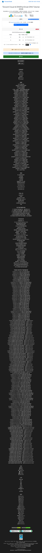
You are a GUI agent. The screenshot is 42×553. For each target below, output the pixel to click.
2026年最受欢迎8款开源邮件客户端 (21, 318)
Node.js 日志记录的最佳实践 (21, 226)
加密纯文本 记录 (21, 181)
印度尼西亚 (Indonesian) (21, 508)
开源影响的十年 (21, 220)
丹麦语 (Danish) (21, 499)
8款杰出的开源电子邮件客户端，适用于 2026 (21, 436)
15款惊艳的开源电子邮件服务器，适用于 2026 (21, 443)
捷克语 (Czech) (21, 498)
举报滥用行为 (21, 488)
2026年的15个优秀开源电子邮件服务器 (21, 401)
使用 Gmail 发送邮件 (21, 86)
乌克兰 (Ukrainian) (21, 522)
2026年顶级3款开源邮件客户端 (21, 278)
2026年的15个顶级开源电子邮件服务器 (21, 385)
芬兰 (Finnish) (21, 503)
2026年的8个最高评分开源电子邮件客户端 (21, 394)
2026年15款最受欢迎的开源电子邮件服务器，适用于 (21, 353)
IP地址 (21, 196)
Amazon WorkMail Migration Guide (21, 222)
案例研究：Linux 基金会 (21, 234)
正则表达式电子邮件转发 (21, 203)
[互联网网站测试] (15, 531)
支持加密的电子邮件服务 (21, 245)
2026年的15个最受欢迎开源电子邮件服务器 (21, 390)
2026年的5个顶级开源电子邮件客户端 (21, 423)
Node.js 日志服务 (21, 253)
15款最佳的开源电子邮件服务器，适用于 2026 (21, 456)
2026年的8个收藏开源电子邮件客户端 (21, 413)
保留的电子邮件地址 (21, 182)
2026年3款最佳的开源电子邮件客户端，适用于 (21, 347)
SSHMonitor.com (21, 188)
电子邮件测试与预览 (21, 240)
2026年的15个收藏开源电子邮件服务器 (21, 374)
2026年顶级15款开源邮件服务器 (21, 274)
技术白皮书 (21, 195)
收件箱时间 (21, 177)
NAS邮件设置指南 (20, 88)
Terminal (21, 79)
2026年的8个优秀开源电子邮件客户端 (21, 402)
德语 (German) (21, 505)
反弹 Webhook (21, 201)
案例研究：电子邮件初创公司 (21, 261)
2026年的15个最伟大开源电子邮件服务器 (21, 409)
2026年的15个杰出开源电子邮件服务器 (21, 398)
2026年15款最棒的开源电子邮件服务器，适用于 (21, 335)
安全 (21, 482)
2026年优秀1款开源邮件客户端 (21, 291)
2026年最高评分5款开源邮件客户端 (21, 283)
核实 (28, 32)
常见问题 (21, 63)
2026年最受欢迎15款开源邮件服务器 (21, 279)
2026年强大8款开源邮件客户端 (21, 307)
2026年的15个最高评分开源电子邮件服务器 (21, 393)
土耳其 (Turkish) (21, 521)
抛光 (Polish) (21, 514)
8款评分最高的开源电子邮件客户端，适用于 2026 (21, 463)
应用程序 (21, 69)
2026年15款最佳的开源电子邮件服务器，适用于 (21, 345)
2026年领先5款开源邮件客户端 (21, 286)
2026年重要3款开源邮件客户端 (21, 304)
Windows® (21, 72)
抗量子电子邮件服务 (21, 256)
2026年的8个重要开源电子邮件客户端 (21, 378)
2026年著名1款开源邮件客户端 (21, 294)
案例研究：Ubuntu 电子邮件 (21, 232)
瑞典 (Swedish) (21, 519)
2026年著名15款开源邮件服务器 (21, 293)
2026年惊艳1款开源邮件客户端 (21, 296)
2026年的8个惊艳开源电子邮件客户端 (21, 407)
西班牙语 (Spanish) (21, 518)
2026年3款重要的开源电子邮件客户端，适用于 (21, 341)
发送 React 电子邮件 (21, 260)
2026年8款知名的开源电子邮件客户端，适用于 (21, 331)
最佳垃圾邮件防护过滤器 (21, 223)
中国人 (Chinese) (21, 497)
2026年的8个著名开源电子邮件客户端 (21, 405)
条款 (21, 484)
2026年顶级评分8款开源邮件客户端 (20, 315)
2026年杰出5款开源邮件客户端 (21, 289)
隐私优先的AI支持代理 (21, 228)
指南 (21, 82)
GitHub (21, 469)
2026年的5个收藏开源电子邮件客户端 (21, 376)
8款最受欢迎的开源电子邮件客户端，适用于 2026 (21, 428)
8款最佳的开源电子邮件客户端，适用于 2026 (21, 457)
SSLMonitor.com (21, 189)
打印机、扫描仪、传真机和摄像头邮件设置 (21, 89)
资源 (21, 173)
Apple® (21, 71)
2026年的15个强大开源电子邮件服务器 (21, 380)
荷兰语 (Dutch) (21, 500)
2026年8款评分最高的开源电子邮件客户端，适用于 (21, 357)
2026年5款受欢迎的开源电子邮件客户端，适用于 (21, 339)
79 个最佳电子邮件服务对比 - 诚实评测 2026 (21, 209)
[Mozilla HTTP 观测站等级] (25, 527)
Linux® (21, 75)
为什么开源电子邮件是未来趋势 (21, 267)
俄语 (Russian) (21, 516)
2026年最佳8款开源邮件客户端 (21, 273)
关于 (21, 480)
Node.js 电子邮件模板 (21, 251)
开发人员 (21, 193)
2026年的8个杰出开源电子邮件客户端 (21, 399)
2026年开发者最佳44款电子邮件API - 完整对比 (21, 214)
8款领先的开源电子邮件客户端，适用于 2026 (21, 434)
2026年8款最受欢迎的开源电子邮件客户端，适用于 (21, 355)
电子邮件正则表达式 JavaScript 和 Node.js (21, 239)
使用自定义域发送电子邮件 (21, 85)
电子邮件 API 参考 (21, 197)
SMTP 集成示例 (21, 84)
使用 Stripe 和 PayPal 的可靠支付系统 (21, 263)
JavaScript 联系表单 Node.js (21, 248)
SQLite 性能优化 (21, 259)
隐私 (35, 1)
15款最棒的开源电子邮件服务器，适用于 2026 (21, 446)
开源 (21, 204)
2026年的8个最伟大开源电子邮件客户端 (21, 410)
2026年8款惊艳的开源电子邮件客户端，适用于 (21, 333)
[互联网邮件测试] (26, 531)
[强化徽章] (21, 536)
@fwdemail (21, 470)
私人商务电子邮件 (21, 174)
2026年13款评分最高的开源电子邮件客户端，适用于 (21, 320)
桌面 (21, 76)
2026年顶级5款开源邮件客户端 (21, 312)
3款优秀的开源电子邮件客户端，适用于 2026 (21, 439)
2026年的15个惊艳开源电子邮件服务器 (21, 406)
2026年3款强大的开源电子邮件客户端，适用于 (21, 344)
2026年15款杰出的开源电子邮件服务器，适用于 (21, 324)
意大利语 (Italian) (21, 510)
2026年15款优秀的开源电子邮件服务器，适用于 (21, 327)
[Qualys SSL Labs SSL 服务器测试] (16, 527)
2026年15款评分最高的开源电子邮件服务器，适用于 (21, 351)
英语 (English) (21, 501)
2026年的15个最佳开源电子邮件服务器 (21, 382)
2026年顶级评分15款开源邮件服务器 (21, 314)
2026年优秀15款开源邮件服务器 (21, 290)
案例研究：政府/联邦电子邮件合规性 (21, 230)
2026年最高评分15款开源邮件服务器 (21, 282)
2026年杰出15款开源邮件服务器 (21, 287)
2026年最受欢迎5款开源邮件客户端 (21, 281)
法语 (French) (21, 504)
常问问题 (38, 1)
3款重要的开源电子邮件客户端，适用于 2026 (21, 452)
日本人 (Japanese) (21, 511)
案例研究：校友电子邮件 (21, 231)
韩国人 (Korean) (21, 512)
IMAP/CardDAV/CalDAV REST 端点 (21, 235)
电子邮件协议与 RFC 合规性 (21, 238)
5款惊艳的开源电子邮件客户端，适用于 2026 (21, 444)
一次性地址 (21, 178)
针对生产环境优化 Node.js (21, 244)
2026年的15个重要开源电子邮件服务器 (21, 377)
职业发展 (21, 491)
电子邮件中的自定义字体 (21, 236)
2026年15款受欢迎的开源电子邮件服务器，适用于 (21, 337)
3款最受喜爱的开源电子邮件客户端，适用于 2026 (21, 450)
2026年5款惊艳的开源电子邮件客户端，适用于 (21, 370)
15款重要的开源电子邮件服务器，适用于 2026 (21, 451)
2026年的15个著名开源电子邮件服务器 (21, 403)
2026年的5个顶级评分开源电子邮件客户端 (21, 389)
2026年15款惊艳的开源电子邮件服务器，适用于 (21, 332)
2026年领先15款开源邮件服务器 (21, 285)
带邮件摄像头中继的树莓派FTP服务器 (21, 90)
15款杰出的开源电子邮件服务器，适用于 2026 (21, 435)
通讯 (21, 468)
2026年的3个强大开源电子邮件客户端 (21, 381)
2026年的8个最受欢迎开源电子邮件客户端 (21, 391)
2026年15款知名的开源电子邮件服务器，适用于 (21, 329)
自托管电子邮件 (21, 200)
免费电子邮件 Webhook (21, 199)
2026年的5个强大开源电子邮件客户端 (21, 418)
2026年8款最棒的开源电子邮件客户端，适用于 (21, 336)
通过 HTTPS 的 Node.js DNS (21, 249)
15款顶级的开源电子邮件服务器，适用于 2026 (21, 459)
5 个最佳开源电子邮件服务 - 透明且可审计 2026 (21, 212)
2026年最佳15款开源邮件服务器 (20, 271)
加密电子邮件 (31, 1)
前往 (33, 19)
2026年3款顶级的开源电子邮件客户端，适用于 (21, 349)
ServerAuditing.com (21, 186)
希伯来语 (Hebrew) (21, 506)
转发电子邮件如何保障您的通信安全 (21, 264)
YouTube (21, 473)
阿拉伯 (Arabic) (21, 496)
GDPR (21, 486)
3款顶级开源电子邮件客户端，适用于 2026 (21, 426)
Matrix (21, 472)
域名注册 (21, 180)
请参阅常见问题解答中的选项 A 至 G (27, 53)
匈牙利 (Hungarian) (21, 507)
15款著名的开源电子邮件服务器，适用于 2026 (21, 440)
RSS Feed (21, 474)
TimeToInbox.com (21, 185)
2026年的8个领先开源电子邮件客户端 (21, 397)
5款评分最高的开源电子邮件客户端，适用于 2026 (21, 431)
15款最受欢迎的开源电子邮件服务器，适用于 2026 (21, 427)
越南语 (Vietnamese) (21, 523)
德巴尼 (21, 487)
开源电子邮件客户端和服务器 (21, 270)
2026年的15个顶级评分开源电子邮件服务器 (21, 388)
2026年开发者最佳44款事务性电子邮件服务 (21, 213)
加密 (27, 44)
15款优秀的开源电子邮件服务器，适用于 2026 (21, 438)
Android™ (21, 74)
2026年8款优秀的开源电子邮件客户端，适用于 (21, 328)
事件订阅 (21, 479)
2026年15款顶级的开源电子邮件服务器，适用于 (21, 348)
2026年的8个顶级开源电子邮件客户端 (21, 386)
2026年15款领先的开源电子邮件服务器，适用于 (21, 322)
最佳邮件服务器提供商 (21, 224)
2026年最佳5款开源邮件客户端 (21, 299)
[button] (30, 45)
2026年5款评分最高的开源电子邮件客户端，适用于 (21, 352)
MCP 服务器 (21, 241)
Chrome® (21, 78)
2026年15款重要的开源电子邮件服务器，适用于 (21, 340)
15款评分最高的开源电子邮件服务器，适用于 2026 (21, 430)
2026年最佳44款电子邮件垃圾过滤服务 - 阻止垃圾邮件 (21, 215)
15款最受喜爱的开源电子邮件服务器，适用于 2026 (21, 448)
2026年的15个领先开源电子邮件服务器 (21, 395)
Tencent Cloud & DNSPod (15, 22)
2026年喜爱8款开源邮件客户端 (21, 302)
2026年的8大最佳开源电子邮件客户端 (21, 373)
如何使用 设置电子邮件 (21, 92)
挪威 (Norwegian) (21, 513)
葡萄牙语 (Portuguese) (21, 515)
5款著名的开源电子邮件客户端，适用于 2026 (21, 442)
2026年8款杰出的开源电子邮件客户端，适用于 (21, 326)
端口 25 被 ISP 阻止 (21, 170)
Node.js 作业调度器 (21, 252)
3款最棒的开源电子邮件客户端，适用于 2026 (21, 447)
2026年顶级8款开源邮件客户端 (21, 275)
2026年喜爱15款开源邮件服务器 (21, 300)
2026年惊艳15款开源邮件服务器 (21, 295)
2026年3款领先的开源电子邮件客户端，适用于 (21, 323)
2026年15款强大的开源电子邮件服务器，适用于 (20, 343)
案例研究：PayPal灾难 (21, 255)
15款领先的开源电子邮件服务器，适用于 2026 (21, 432)
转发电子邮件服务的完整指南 (21, 243)
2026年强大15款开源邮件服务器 (21, 306)
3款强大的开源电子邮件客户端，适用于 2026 (21, 455)
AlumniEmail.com (21, 184)
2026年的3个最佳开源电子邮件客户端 (21, 384)
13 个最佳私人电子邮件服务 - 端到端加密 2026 (21, 210)
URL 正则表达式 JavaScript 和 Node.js (21, 265)
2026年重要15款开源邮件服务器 (21, 303)
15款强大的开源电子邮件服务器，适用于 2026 (21, 453)
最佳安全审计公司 (21, 227)
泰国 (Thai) (21, 520)
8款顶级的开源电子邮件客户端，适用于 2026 (21, 460)
